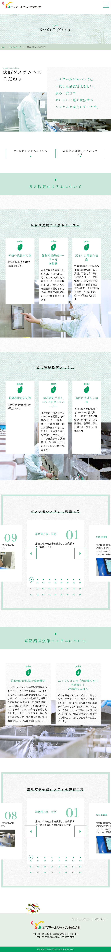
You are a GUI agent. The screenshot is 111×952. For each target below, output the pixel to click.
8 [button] (73, 591)
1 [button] (31, 591)
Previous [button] (31, 553)
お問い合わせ (100, 919)
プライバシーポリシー (81, 919)
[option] (55, 553)
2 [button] (37, 591)
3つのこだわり (15, 47)
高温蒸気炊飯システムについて (80, 152)
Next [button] (80, 553)
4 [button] (49, 591)
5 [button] (55, 591)
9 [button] (79, 591)
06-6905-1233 (48, 937)
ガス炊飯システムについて (31, 150)
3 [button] (43, 591)
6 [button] (61, 591)
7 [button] (67, 591)
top (2, 47)
